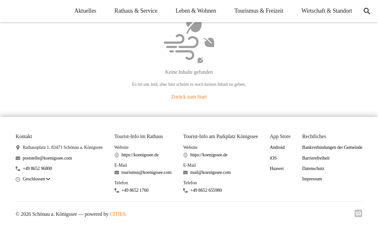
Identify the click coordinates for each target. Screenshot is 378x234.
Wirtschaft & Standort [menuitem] (327, 10)
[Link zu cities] (358, 215)
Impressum (312, 178)
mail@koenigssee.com (210, 172)
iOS (273, 158)
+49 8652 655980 (206, 190)
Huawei (277, 168)
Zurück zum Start (189, 96)
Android (277, 147)
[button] (36, 179)
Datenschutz (313, 168)
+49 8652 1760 (134, 190)
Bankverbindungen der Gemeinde (332, 147)
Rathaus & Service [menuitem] (136, 10)
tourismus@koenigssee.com (146, 172)
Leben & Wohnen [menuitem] (196, 10)
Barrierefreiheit (316, 158)
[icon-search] (367, 11)
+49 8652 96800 (37, 168)
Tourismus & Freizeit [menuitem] (258, 10)
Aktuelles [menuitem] (85, 10)
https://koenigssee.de (139, 154)
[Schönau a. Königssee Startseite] (10, 11)
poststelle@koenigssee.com (47, 158)
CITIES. (118, 214)
